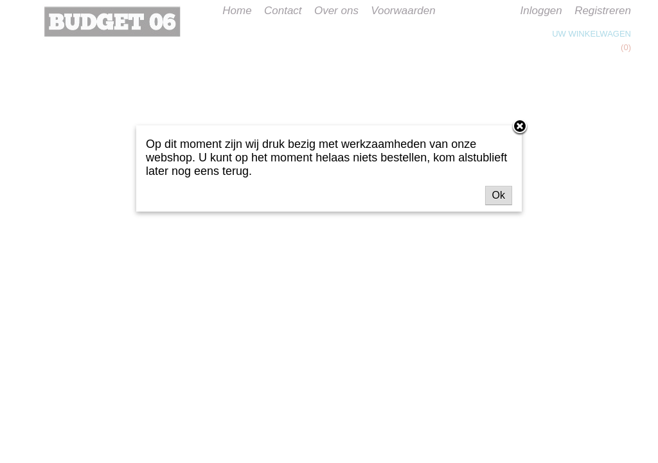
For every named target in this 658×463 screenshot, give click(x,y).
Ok (498, 195)
